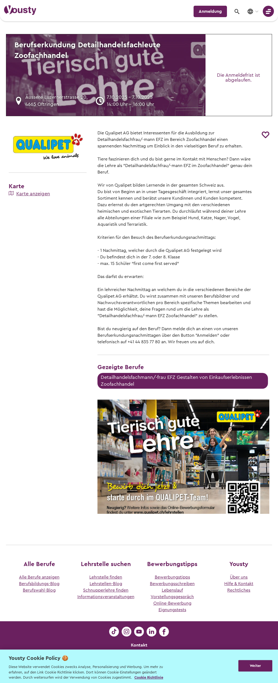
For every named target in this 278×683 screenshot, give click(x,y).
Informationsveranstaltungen (105, 597)
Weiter (255, 665)
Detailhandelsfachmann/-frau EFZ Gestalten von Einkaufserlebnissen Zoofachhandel (176, 381)
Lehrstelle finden (105, 577)
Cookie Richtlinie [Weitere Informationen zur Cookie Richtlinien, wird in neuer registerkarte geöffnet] (148, 677)
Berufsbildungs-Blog (39, 584)
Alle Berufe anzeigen (39, 577)
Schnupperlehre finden (105, 590)
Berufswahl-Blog (39, 590)
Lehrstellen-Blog (106, 584)
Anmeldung (210, 11)
